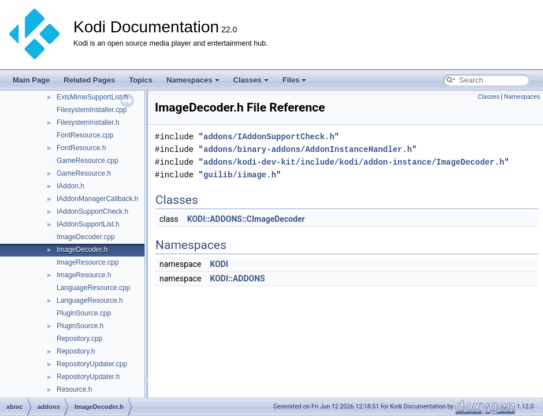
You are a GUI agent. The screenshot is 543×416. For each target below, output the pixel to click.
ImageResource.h (84, 275)
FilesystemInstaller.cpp (92, 110)
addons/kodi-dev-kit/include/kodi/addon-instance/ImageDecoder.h (353, 162)
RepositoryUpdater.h (88, 377)
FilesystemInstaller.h (88, 122)
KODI (219, 264)
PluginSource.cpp (84, 313)
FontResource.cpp (85, 135)
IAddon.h (70, 186)
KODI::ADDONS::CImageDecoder (246, 219)
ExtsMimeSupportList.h (92, 97)
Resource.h (74, 389)
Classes (251, 80)
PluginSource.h (80, 326)
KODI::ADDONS (237, 278)
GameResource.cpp (87, 161)
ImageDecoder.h (82, 250)
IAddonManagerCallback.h (97, 199)
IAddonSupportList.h (88, 224)
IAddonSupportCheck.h (92, 211)
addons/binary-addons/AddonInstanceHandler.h (307, 149)
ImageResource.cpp (87, 262)
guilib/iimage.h (239, 174)
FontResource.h (81, 148)
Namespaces (193, 80)
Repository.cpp (79, 339)
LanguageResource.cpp (93, 288)
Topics (141, 80)
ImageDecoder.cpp (86, 237)
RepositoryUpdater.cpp (92, 364)
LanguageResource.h (90, 300)
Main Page (31, 80)
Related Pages (89, 80)
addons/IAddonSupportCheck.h (268, 136)
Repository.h (76, 351)
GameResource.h (84, 173)
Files (294, 80)
